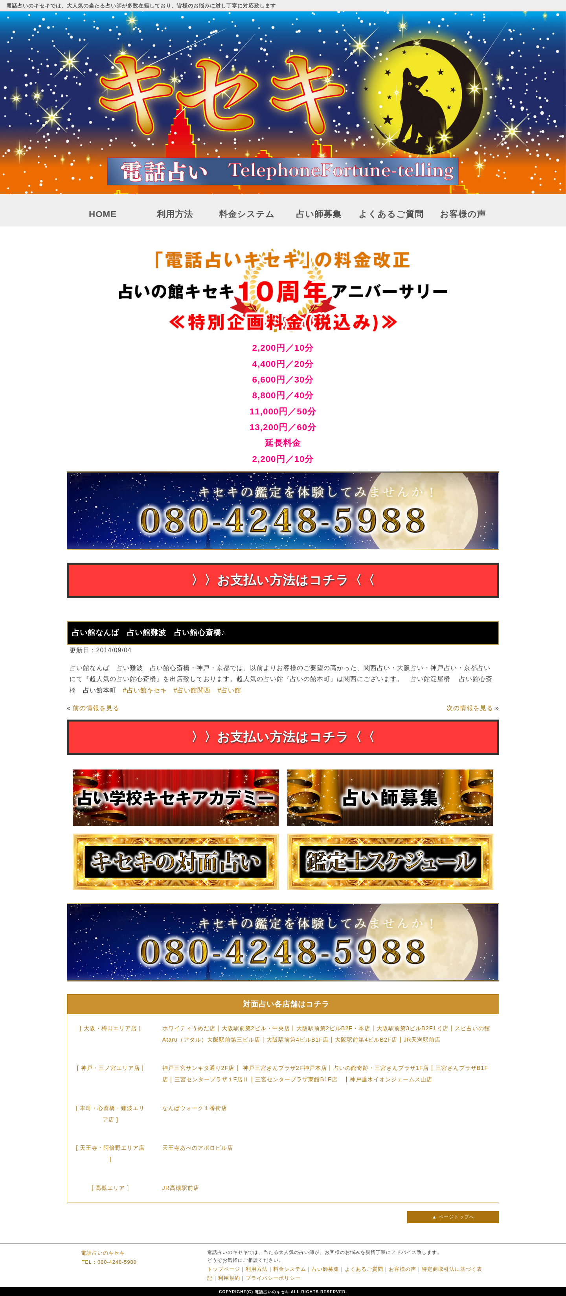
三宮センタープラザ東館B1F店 (299, 1079)
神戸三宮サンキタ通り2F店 (198, 1068)
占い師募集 (319, 214)
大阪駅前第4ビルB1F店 (297, 1039)
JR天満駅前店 (422, 1039)
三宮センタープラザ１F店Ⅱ (212, 1079)
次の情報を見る (470, 708)
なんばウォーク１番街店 (194, 1108)
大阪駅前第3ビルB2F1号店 (412, 1028)
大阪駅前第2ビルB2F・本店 (333, 1028)
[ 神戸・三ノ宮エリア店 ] (110, 1068)
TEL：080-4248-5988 (108, 1262)
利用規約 (229, 1278)
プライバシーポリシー (273, 1278)
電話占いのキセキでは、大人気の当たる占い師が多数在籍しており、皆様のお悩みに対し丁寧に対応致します (141, 6)
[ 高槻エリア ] (110, 1188)
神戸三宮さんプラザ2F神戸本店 (285, 1068)
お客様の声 (463, 214)
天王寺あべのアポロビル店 (197, 1148)
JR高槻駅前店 (181, 1188)
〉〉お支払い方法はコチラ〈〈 (283, 580)
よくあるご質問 (391, 214)
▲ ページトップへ (453, 1217)
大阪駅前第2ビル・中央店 (256, 1028)
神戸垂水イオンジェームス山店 (391, 1079)
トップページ (223, 1269)
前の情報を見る (96, 708)
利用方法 (175, 214)
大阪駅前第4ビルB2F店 (366, 1039)
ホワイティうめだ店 (188, 1028)
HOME (103, 214)
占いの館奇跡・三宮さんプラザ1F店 (381, 1068)
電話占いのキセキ (103, 1253)
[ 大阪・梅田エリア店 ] (110, 1028)
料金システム (247, 214)
